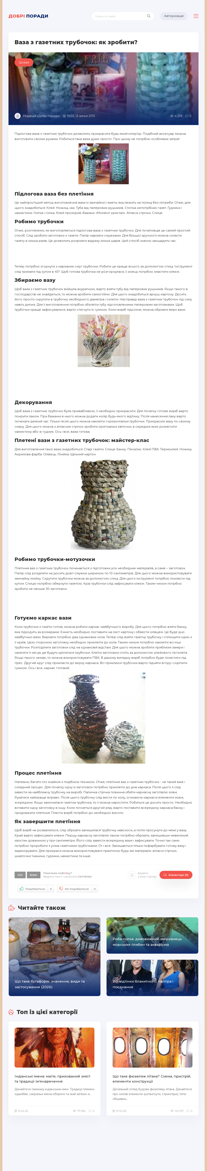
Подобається (36, 888)
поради (28, 16)
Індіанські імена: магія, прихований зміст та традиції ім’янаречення (52, 1078)
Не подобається (77, 888)
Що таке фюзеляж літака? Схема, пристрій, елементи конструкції (152, 1078)
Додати (142, 874)
